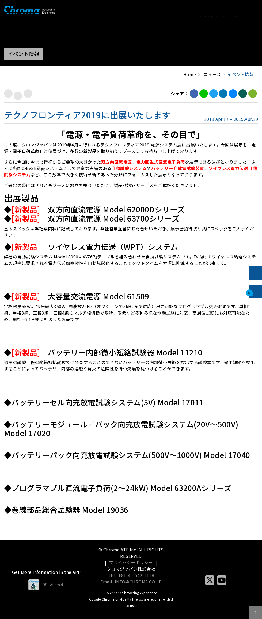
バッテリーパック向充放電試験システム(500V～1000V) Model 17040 (131, 455)
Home (189, 74)
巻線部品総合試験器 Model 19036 (70, 509)
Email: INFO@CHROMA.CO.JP (131, 581)
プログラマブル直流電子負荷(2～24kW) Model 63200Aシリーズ (121, 487)
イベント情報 (240, 74)
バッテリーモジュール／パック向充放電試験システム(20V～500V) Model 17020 (121, 429)
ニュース (212, 74)
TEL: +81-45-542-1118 (131, 575)
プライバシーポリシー (131, 562)
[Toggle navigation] (251, 11)
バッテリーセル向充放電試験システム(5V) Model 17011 (108, 402)
